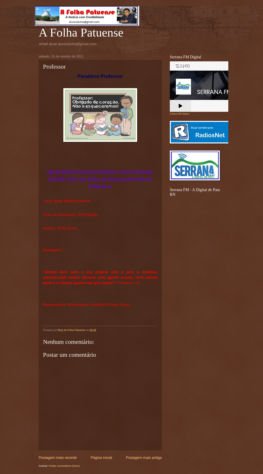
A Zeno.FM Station (179, 114)
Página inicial (101, 458)
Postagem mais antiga (144, 458)
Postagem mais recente (58, 458)
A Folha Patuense (81, 32)
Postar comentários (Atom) (64, 465)
